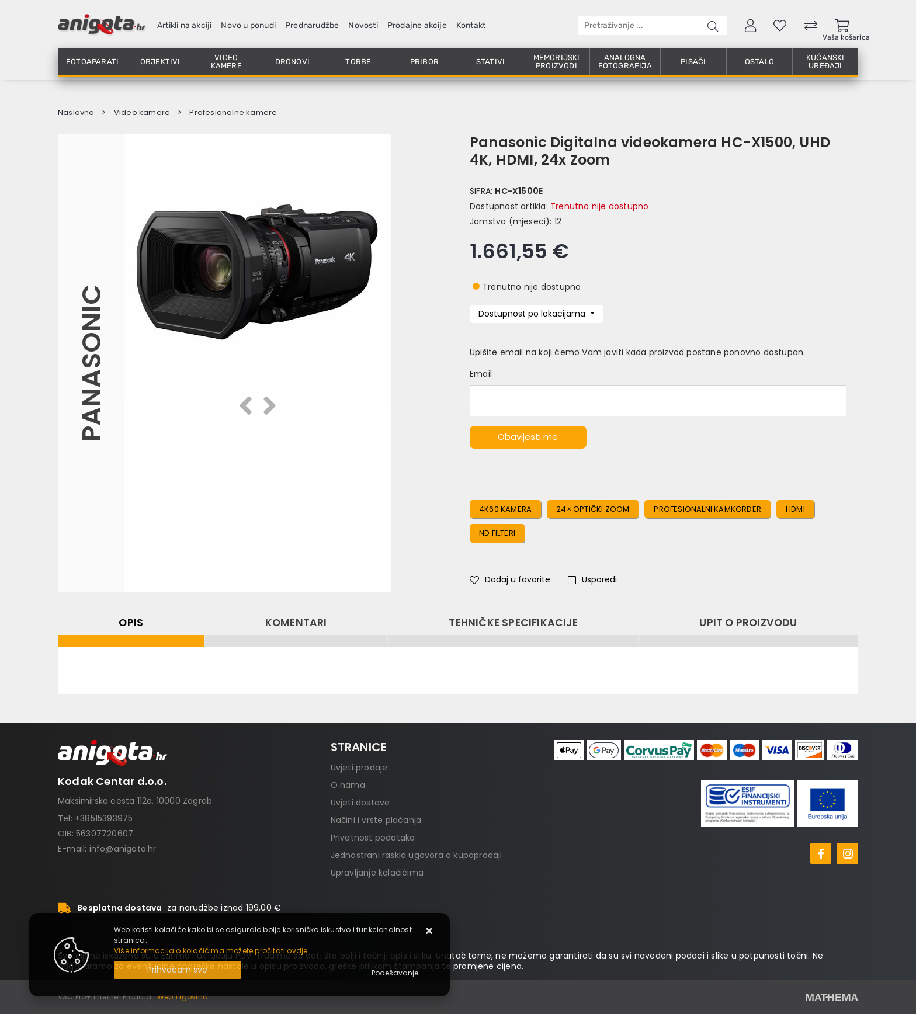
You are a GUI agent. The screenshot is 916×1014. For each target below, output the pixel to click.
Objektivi (160, 61)
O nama (348, 785)
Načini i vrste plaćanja (376, 820)
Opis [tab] (131, 623)
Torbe (358, 61)
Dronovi (292, 61)
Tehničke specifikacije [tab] (513, 623)
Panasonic (90, 363)
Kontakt (470, 25)
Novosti (362, 25)
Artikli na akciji (184, 25)
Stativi (490, 61)
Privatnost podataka (373, 837)
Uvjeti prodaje (359, 767)
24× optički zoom (592, 509)
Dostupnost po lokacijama (533, 314)
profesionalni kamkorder (707, 509)
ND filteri (497, 533)
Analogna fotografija (625, 61)
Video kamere (226, 61)
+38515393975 (104, 818)
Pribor (424, 61)
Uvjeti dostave (360, 802)
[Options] (395, 973)
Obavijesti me (528, 436)
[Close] (177, 970)
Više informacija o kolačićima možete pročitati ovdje (210, 951)
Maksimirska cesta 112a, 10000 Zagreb (135, 801)
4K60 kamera (505, 509)
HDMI (795, 509)
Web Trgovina (182, 997)
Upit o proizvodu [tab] (748, 623)
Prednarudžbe (312, 25)
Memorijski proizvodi (556, 61)
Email (481, 374)
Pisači (693, 61)
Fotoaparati (92, 61)
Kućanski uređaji (825, 61)
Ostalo (759, 61)
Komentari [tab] (296, 623)
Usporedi (592, 579)
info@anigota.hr (123, 849)
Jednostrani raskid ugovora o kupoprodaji (416, 855)
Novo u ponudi (248, 25)
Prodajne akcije (417, 25)
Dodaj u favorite (510, 579)
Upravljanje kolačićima (377, 872)
